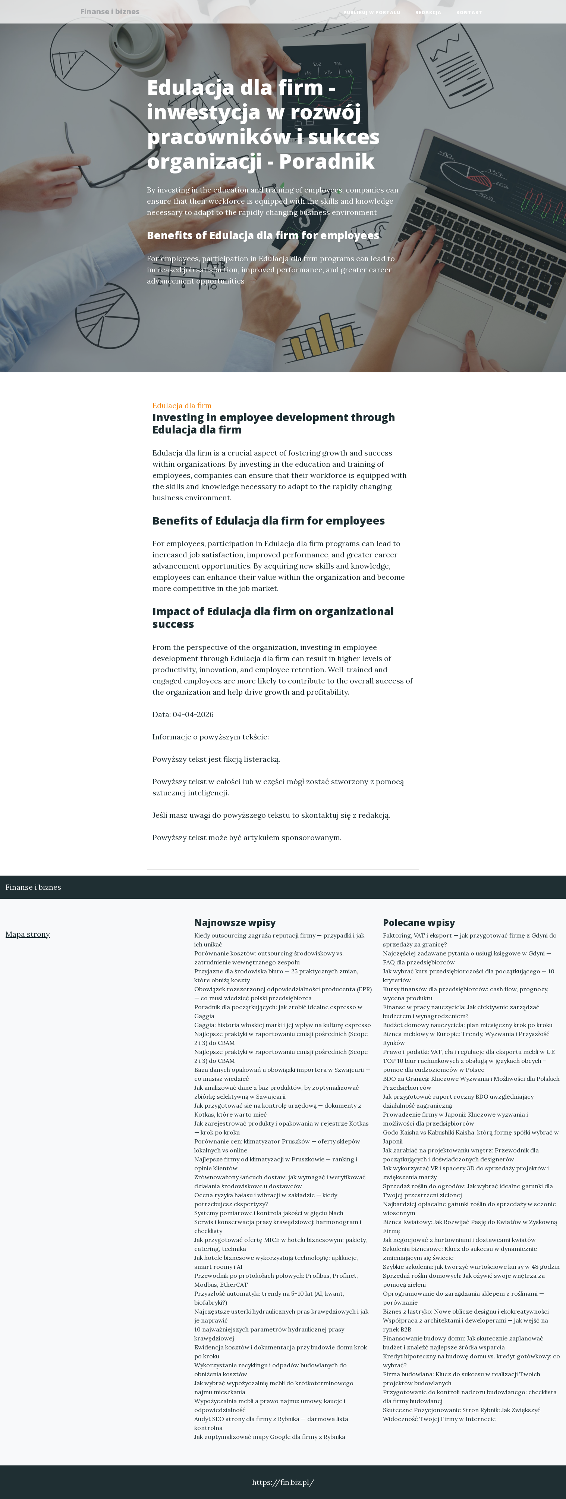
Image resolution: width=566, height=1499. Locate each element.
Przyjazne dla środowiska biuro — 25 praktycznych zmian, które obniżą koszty (276, 975)
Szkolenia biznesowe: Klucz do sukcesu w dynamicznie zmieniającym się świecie (460, 1253)
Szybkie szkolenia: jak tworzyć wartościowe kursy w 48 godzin (471, 1266)
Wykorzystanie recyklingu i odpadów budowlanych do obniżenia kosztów (270, 1369)
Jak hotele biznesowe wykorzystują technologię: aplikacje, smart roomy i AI (276, 1262)
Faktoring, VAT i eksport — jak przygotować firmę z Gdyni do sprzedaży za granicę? (470, 940)
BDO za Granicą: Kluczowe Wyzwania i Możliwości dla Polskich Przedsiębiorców (471, 1083)
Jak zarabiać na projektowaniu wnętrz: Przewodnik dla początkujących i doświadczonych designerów (461, 1154)
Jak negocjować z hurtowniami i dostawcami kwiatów (459, 1239)
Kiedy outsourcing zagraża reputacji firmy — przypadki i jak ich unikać (279, 940)
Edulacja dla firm (182, 405)
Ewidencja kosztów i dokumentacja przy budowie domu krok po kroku (280, 1351)
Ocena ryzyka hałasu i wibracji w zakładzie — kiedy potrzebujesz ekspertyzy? (265, 1199)
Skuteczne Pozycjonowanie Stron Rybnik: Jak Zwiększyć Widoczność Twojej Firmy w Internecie (462, 1414)
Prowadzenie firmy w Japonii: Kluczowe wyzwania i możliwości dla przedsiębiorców (455, 1119)
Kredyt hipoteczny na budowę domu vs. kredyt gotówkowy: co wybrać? (471, 1360)
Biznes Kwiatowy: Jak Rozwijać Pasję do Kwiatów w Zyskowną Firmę (470, 1226)
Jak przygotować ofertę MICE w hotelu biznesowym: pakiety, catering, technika (280, 1244)
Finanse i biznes (113, 12)
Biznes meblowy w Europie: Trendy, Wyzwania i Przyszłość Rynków (466, 1038)
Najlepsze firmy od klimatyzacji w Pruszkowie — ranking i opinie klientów (275, 1163)
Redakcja (428, 13)
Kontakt (469, 13)
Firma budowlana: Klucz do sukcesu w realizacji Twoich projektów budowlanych (461, 1378)
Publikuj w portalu (371, 13)
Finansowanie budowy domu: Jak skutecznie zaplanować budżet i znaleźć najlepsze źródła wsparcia (463, 1342)
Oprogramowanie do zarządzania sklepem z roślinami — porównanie (463, 1298)
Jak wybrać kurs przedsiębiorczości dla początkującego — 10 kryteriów (468, 975)
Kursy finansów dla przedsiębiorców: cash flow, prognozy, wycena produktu (465, 993)
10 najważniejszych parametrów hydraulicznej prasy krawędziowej (269, 1334)
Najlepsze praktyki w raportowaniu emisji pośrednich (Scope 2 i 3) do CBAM (281, 1038)
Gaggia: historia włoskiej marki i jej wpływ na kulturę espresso (282, 1025)
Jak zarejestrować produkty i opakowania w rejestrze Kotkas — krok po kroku (281, 1128)
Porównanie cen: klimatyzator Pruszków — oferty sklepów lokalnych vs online (277, 1145)
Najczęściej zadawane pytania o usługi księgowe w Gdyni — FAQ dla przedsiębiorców (467, 957)
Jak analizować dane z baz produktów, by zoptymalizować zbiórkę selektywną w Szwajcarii (276, 1092)
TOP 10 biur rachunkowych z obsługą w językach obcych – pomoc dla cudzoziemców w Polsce (464, 1065)
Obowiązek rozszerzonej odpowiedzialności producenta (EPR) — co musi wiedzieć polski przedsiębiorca (283, 993)
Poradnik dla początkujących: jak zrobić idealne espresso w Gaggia (278, 1011)
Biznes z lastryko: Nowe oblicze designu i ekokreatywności (466, 1311)
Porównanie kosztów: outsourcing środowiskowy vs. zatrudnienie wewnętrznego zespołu (269, 957)
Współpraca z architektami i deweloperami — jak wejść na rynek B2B (465, 1325)
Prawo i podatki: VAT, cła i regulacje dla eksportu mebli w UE (469, 1051)
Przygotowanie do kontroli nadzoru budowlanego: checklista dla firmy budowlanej (470, 1396)
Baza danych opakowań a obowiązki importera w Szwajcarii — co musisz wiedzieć (282, 1074)
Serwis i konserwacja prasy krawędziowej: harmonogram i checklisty (277, 1226)
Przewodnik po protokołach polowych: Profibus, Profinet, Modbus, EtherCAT (276, 1280)
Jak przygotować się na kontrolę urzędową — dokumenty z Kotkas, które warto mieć (277, 1110)
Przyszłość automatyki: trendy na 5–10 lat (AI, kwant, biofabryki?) (269, 1298)
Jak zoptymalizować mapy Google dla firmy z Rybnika (269, 1436)
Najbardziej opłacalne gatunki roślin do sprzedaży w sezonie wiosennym (469, 1208)
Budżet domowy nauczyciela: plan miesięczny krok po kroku (468, 1025)
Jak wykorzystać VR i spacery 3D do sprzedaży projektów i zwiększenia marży (466, 1172)
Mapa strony (28, 934)
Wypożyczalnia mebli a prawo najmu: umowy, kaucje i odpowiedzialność (269, 1405)
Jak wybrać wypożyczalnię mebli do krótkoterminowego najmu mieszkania (273, 1387)
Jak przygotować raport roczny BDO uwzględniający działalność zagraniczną (458, 1101)
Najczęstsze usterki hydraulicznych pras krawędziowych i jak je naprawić (281, 1316)
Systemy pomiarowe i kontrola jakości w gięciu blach (268, 1213)
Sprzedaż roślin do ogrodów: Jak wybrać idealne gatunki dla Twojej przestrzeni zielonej (468, 1190)
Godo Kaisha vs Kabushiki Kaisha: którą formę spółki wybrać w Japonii (471, 1137)
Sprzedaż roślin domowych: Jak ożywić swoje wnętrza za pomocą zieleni (464, 1280)
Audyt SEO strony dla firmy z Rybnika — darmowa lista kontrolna (271, 1423)
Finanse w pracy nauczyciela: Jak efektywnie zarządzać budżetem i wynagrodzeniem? (461, 1011)
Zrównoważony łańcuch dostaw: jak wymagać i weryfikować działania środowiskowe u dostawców (280, 1181)
